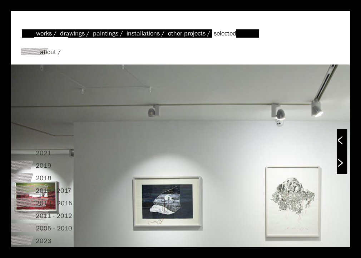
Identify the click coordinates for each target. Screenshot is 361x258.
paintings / (109, 33)
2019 (43, 166)
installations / (146, 33)
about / (50, 52)
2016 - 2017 (53, 191)
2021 (43, 153)
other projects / (190, 33)
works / (47, 33)
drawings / (75, 33)
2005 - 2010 (54, 228)
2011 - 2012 (54, 216)
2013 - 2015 (54, 203)
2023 (43, 241)
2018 (43, 178)
